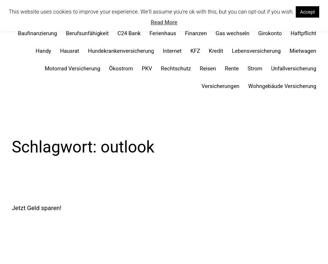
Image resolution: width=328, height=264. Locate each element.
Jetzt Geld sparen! (37, 208)
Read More (164, 22)
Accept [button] (307, 12)
